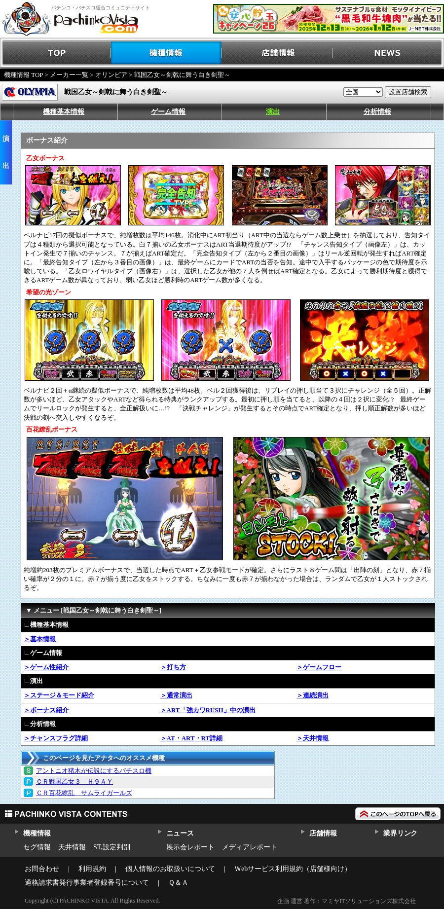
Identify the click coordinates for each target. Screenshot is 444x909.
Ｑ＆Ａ (178, 882)
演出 (273, 111)
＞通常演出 (176, 695)
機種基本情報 (63, 111)
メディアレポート (249, 847)
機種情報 (166, 53)
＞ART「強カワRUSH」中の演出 (208, 710)
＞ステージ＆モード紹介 (59, 695)
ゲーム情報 (168, 111)
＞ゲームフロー (318, 667)
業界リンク (400, 833)
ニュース (179, 833)
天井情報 (72, 847)
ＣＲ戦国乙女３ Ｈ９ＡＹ (74, 781)
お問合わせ (42, 869)
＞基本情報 (40, 639)
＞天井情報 (312, 738)
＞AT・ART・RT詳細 (191, 738)
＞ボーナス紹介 (46, 710)
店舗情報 (277, 53)
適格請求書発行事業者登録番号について (87, 882)
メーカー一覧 (69, 74)
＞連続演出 (312, 695)
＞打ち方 (173, 667)
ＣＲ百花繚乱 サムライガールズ (84, 793)
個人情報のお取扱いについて (170, 869)
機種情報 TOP (23, 74)
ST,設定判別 (111, 847)
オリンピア (111, 74)
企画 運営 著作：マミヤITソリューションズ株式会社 (346, 901)
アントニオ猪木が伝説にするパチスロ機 (93, 770)
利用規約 (92, 869)
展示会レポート (190, 847)
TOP (55, 53)
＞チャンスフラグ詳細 (56, 738)
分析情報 (377, 111)
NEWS (388, 53)
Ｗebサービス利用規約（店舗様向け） (292, 869)
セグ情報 (37, 847)
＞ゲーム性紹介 (46, 667)
